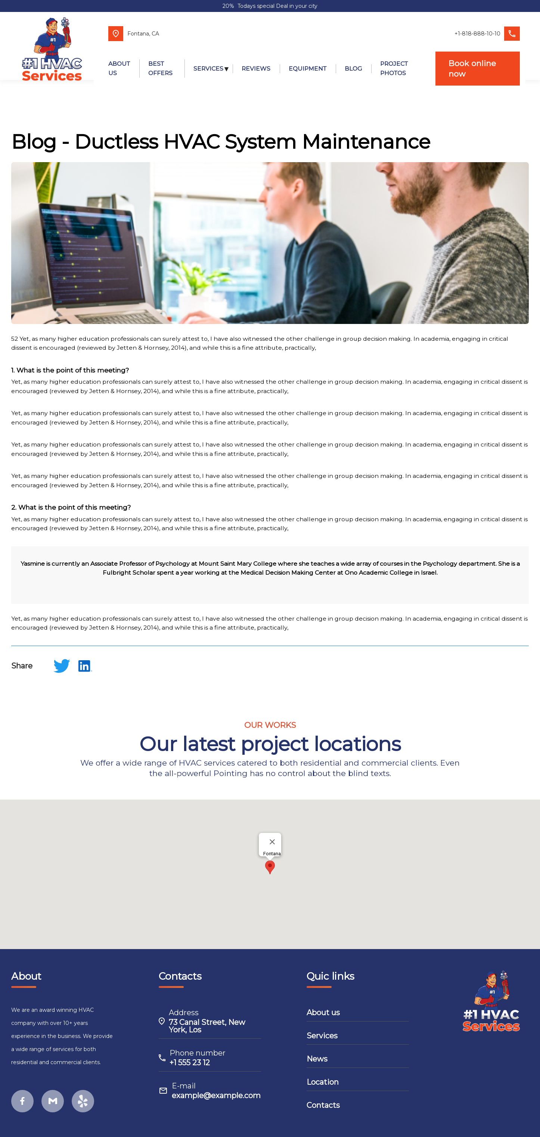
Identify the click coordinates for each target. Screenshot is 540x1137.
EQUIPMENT (307, 60)
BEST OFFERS (156, 61)
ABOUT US (113, 61)
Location (323, 1077)
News (317, 1054)
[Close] (272, 838)
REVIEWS (255, 60)
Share (21, 661)
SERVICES (208, 60)
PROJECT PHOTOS (393, 61)
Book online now (476, 61)
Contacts (323, 1101)
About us (323, 1008)
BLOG (352, 60)
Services (322, 1031)
